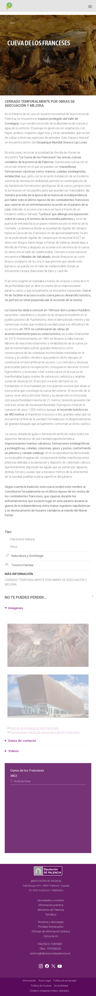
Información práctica (50, 905)
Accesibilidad (61, 985)
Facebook (48, 965)
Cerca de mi (51, 936)
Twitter (53, 965)
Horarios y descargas (51, 922)
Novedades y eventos (51, 900)
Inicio (12, 23)
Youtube (59, 965)
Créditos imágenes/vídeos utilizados (49, 990)
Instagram (41, 965)
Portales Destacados (50, 926)
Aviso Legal (45, 980)
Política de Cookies (41, 985)
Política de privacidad (64, 980)
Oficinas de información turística (51, 931)
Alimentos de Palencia (51, 909)
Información (29, 980)
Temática (50, 914)
